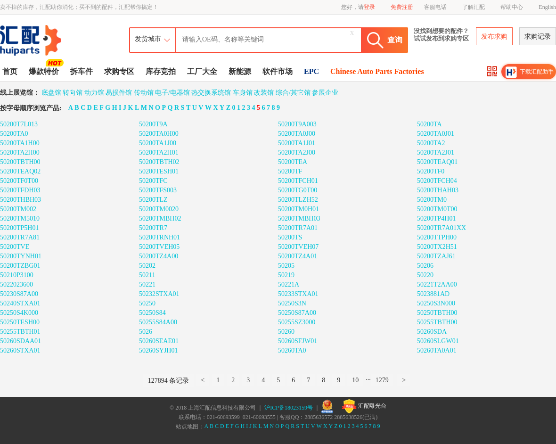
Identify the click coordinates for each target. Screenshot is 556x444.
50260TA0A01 (437, 350)
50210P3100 (16, 275)
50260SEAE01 (159, 341)
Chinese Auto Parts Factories (377, 71)
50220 (425, 275)
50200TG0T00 (297, 190)
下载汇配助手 (530, 72)
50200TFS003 (158, 190)
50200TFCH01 (298, 180)
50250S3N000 (436, 303)
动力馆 (94, 92)
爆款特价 (45, 70)
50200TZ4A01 (297, 256)
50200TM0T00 (437, 209)
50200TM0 (432, 199)
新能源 (240, 71)
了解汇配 (473, 7)
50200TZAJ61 (436, 256)
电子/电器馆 (172, 92)
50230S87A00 (19, 293)
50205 (286, 265)
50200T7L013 (19, 124)
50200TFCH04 (437, 180)
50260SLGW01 (438, 341)
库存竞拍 (161, 71)
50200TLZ (153, 199)
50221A (288, 284)
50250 (147, 303)
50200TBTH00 (20, 161)
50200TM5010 (20, 218)
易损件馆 (119, 92)
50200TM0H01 (298, 209)
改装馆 (264, 92)
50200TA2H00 (20, 152)
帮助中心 (511, 7)
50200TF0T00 (19, 180)
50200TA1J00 (157, 143)
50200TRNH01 (159, 237)
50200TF (290, 171)
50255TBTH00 (437, 322)
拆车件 (81, 71)
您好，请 (358, 7)
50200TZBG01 (20, 265)
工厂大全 (202, 71)
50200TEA (292, 161)
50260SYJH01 (158, 350)
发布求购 (494, 36)
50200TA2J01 (435, 152)
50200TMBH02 (160, 218)
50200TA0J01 (435, 133)
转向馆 (72, 92)
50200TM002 (18, 209)
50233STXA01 (298, 293)
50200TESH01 (159, 171)
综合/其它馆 (293, 92)
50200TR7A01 (298, 227)
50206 (425, 265)
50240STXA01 (20, 303)
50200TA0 (14, 133)
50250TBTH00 (437, 312)
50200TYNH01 (20, 256)
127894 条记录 (168, 380)
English (547, 7)
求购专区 (119, 71)
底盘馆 (51, 92)
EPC (311, 71)
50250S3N (292, 303)
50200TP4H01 (436, 218)
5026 (145, 331)
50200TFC (153, 180)
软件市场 (277, 71)
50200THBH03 (20, 199)
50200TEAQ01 (437, 161)
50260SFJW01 (297, 341)
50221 (147, 284)
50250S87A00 (297, 312)
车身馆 (243, 92)
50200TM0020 (159, 209)
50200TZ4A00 (158, 256)
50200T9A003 (297, 124)
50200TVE (14, 246)
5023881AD (433, 293)
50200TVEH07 (298, 246)
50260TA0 (292, 350)
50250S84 (152, 312)
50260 (286, 331)
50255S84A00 (158, 322)
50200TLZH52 (298, 199)
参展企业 (325, 92)
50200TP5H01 (19, 227)
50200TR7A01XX (441, 227)
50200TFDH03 (20, 190)
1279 (382, 380)
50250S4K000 (19, 312)
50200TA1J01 (296, 143)
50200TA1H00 (20, 143)
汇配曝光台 (364, 406)
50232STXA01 (159, 293)
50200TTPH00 (437, 237)
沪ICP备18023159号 (288, 407)
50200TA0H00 (159, 133)
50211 (147, 275)
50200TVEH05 (159, 246)
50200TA (429, 124)
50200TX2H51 (437, 246)
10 (355, 380)
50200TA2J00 (296, 152)
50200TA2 (431, 143)
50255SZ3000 (296, 322)
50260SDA (432, 331)
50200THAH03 (437, 190)
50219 (286, 275)
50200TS (290, 237)
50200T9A (153, 124)
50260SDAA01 (20, 341)
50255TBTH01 (20, 331)
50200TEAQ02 (20, 171)
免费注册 (402, 7)
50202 (147, 265)
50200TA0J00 (296, 133)
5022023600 (16, 284)
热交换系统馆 (211, 92)
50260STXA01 (20, 350)
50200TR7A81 (20, 237)
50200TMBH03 (299, 218)
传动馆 (144, 92)
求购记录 (537, 36)
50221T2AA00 (437, 284)
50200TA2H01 (159, 152)
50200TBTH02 (159, 161)
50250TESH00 (20, 322)
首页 (9, 71)
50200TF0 (430, 171)
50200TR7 (153, 227)
